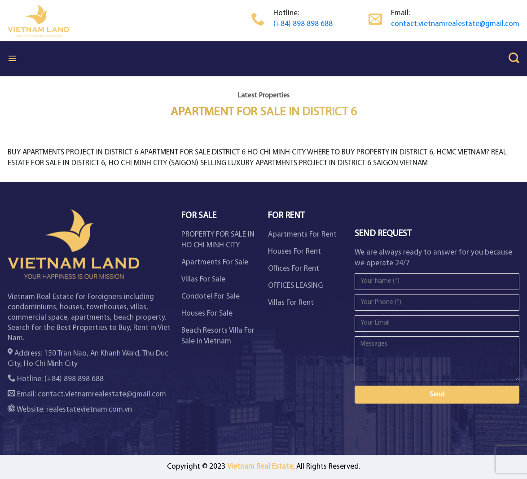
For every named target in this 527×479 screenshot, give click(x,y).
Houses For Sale (207, 313)
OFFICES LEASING (295, 286)
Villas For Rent (291, 303)
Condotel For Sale (210, 296)
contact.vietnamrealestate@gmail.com (455, 24)
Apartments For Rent (302, 234)
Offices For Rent (293, 268)
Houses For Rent (294, 251)
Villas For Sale (203, 279)
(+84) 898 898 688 (303, 24)
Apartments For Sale (214, 262)
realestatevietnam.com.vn (89, 409)
